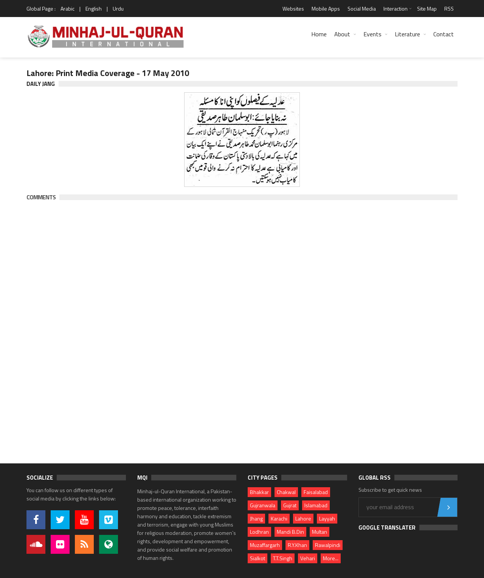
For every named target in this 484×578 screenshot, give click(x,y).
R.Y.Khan (297, 545)
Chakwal (286, 492)
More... (330, 558)
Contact (443, 34)
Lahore (303, 518)
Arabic (67, 8)
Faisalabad (316, 492)
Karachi (279, 518)
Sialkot (257, 558)
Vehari (307, 558)
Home (319, 34)
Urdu (118, 8)
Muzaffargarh (265, 545)
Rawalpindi (327, 545)
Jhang (256, 518)
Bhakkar (259, 492)
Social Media (361, 8)
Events (372, 34)
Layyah (327, 518)
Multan (319, 532)
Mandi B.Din (290, 532)
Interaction (395, 8)
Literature (407, 34)
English (93, 8)
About (342, 34)
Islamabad (315, 505)
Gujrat (289, 505)
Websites (293, 8)
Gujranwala (262, 505)
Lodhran (259, 532)
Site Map (427, 8)
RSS (449, 8)
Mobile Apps (326, 8)
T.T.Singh (282, 558)
